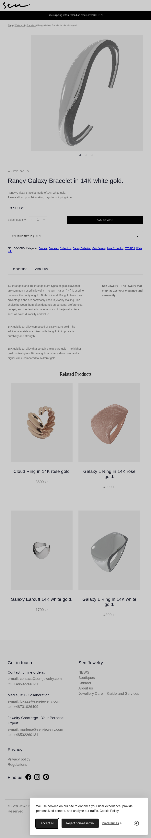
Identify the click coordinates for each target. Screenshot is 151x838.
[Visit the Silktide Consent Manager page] (137, 823)
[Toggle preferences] (112, 823)
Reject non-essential (80, 823)
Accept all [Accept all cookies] (47, 823)
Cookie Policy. (109, 810)
